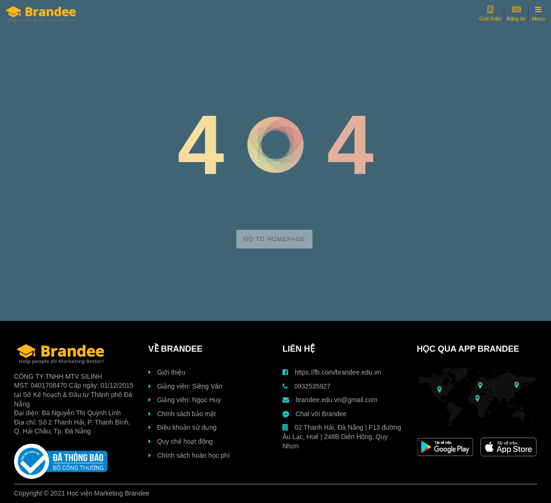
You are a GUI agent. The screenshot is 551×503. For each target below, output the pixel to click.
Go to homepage (274, 238)
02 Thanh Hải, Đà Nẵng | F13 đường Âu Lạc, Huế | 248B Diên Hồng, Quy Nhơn (342, 436)
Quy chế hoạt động (180, 441)
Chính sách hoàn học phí (189, 455)
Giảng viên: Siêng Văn (185, 386)
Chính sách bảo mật (182, 414)
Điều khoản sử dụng (182, 427)
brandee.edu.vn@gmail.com (330, 400)
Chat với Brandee (314, 414)
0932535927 (307, 386)
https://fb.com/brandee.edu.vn (332, 372)
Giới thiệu (166, 372)
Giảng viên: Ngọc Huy (184, 400)
